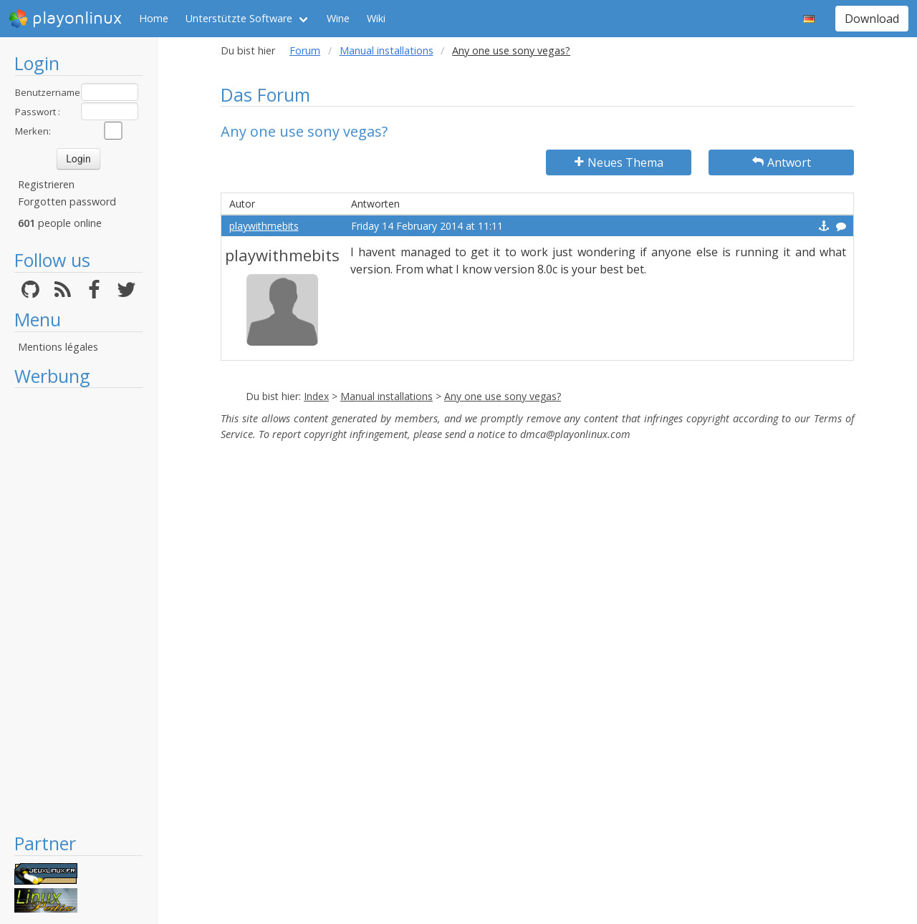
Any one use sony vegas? (502, 396)
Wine (338, 18)
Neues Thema (619, 162)
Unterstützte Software (239, 18)
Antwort (781, 162)
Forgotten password (67, 201)
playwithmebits (264, 226)
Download (872, 18)
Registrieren (46, 184)
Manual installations (386, 50)
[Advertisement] (78, 610)
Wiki (376, 18)
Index (316, 396)
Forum (304, 50)
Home (153, 18)
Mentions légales (58, 347)
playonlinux (65, 19)
